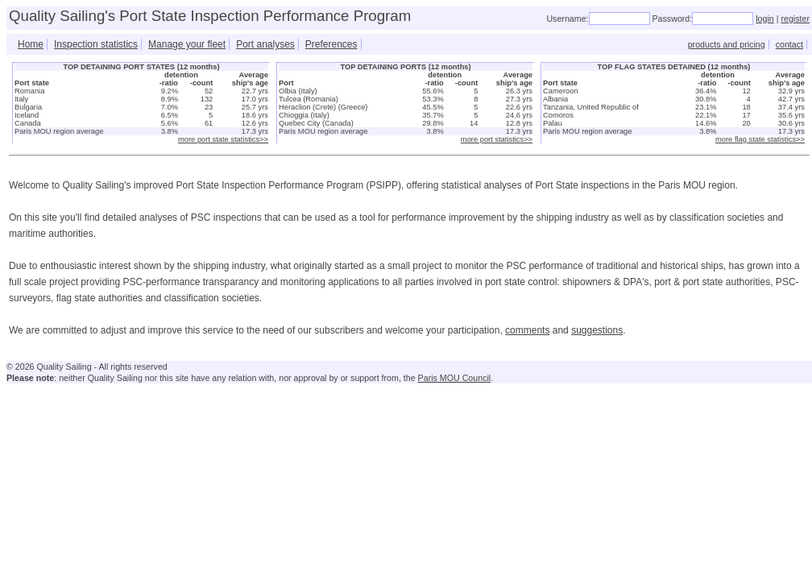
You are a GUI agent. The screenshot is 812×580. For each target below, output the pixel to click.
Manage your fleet (187, 44)
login (765, 18)
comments (527, 330)
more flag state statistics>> (760, 139)
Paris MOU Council (454, 378)
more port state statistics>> (223, 139)
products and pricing (726, 44)
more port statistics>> (496, 139)
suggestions (597, 330)
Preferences (331, 44)
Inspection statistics (96, 44)
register (795, 18)
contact (789, 44)
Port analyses (265, 44)
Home (31, 44)
